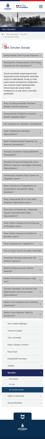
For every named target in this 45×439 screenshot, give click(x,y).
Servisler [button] (12, 373)
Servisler (24, 34)
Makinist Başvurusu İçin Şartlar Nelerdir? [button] (18, 270)
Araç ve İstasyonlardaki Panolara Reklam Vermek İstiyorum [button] (19, 105)
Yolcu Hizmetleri (12, 34)
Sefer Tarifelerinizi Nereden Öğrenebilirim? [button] (17, 132)
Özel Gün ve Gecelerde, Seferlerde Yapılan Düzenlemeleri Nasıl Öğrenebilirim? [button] (20, 212)
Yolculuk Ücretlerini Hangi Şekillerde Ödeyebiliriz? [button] (21, 153)
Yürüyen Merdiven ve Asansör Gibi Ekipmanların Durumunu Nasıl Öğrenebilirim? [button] (20, 291)
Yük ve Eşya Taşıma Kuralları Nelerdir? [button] (22, 251)
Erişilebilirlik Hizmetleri (17, 359)
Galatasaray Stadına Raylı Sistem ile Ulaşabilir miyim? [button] (21, 177)
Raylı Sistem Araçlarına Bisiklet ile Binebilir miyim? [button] (20, 235)
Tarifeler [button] (11, 366)
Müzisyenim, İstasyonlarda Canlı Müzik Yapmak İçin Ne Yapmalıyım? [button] (22, 64)
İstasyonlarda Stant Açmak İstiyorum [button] (21, 55)
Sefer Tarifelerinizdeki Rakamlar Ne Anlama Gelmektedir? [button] (21, 143)
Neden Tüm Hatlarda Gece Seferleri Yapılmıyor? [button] (21, 304)
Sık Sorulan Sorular (11, 37)
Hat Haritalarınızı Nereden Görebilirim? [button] (22, 124)
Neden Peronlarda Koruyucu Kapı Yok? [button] (20, 280)
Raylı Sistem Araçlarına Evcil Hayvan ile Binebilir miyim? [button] (21, 225)
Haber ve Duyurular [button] (16, 396)
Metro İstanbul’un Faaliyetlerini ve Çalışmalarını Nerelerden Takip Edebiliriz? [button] (20, 189)
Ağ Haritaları (13, 379)
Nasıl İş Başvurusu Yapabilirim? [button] (19, 243)
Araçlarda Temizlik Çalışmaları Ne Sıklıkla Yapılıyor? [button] (20, 259)
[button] (40, 6)
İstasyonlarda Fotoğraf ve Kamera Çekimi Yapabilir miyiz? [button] (20, 115)
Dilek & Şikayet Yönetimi (18, 345)
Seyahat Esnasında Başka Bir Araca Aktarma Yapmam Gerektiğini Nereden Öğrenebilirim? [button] (22, 165)
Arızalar (12, 384)
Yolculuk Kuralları (15, 331)
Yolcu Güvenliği (14, 338)
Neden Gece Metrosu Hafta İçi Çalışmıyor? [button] (18, 314)
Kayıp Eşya (12, 352)
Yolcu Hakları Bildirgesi (17, 324)
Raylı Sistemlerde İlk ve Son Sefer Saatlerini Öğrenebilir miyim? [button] (20, 201)
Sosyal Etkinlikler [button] (15, 403)
